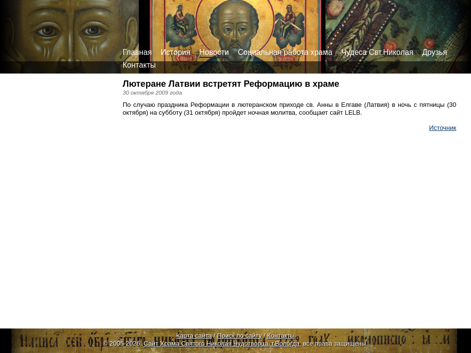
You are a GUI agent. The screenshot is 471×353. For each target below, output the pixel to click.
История (175, 52)
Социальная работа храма (285, 52)
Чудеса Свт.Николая (377, 52)
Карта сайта (193, 335)
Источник (443, 127)
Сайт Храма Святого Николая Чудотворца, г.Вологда (222, 343)
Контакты (139, 65)
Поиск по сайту (239, 335)
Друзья (434, 52)
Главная (137, 52)
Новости (214, 52)
